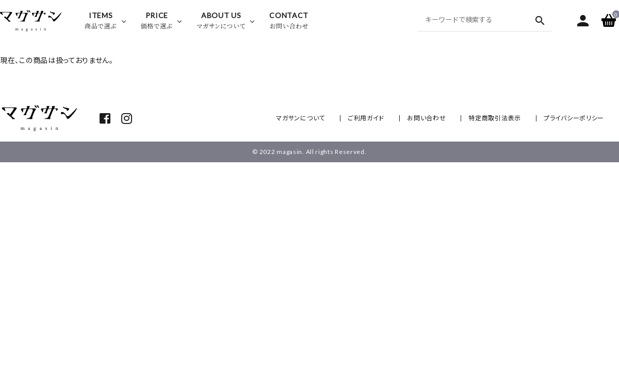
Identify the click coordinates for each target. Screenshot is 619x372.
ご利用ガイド (366, 118)
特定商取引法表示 (494, 118)
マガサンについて (300, 118)
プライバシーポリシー (574, 118)
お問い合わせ (426, 118)
